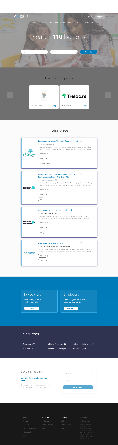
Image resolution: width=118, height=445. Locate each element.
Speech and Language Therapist (51, 243)
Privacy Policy (28, 432)
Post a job (71, 308)
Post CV (31, 308)
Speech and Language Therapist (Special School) (58, 141)
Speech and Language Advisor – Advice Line (56, 210)
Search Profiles (47, 425)
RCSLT (25, 436)
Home (25, 417)
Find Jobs (88, 52)
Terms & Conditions (30, 428)
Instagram (86, 421)
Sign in (89, 17)
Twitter (84, 417)
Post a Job (45, 421)
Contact (25, 421)
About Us (26, 425)
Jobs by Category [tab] (31, 333)
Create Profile (66, 425)
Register (100, 17)
